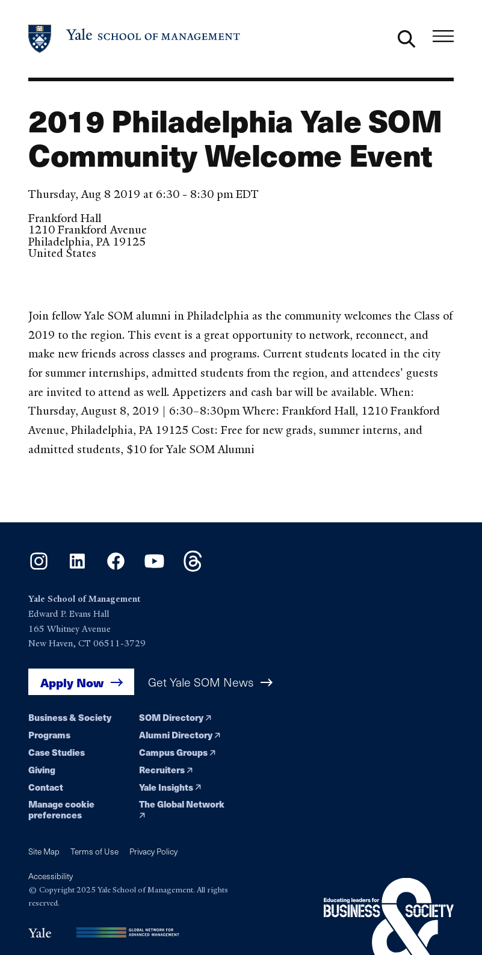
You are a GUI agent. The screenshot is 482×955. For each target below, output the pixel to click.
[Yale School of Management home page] (134, 38)
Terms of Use (94, 851)
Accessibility (50, 876)
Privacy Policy (153, 851)
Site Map (44, 851)
